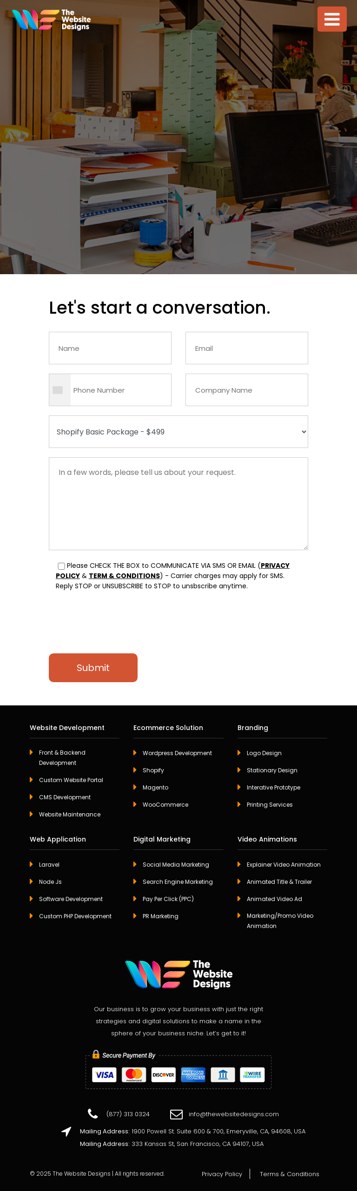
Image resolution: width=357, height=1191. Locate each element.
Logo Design (264, 753)
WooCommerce (165, 805)
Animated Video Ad (274, 899)
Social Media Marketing (176, 865)
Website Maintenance (69, 814)
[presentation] (119, 617)
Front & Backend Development (62, 758)
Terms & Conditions (289, 1174)
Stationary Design (272, 770)
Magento (155, 787)
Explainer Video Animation (284, 865)
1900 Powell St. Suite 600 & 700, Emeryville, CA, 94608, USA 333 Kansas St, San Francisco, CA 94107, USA (192, 1136)
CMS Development (65, 797)
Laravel (49, 865)
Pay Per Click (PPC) (168, 899)
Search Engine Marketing (178, 882)
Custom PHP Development (75, 916)
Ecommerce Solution (168, 728)
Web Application (58, 840)
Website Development (67, 728)
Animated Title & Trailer (279, 882)
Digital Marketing (162, 840)
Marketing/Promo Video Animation (280, 921)
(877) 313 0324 (128, 1114)
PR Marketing (160, 916)
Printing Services (270, 805)
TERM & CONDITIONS (124, 575)
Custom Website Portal (71, 780)
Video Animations (267, 840)
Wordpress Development (177, 753)
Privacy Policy (222, 1174)
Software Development (71, 899)
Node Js (50, 882)
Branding (253, 728)
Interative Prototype (273, 787)
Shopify (153, 770)
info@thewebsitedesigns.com (234, 1114)
